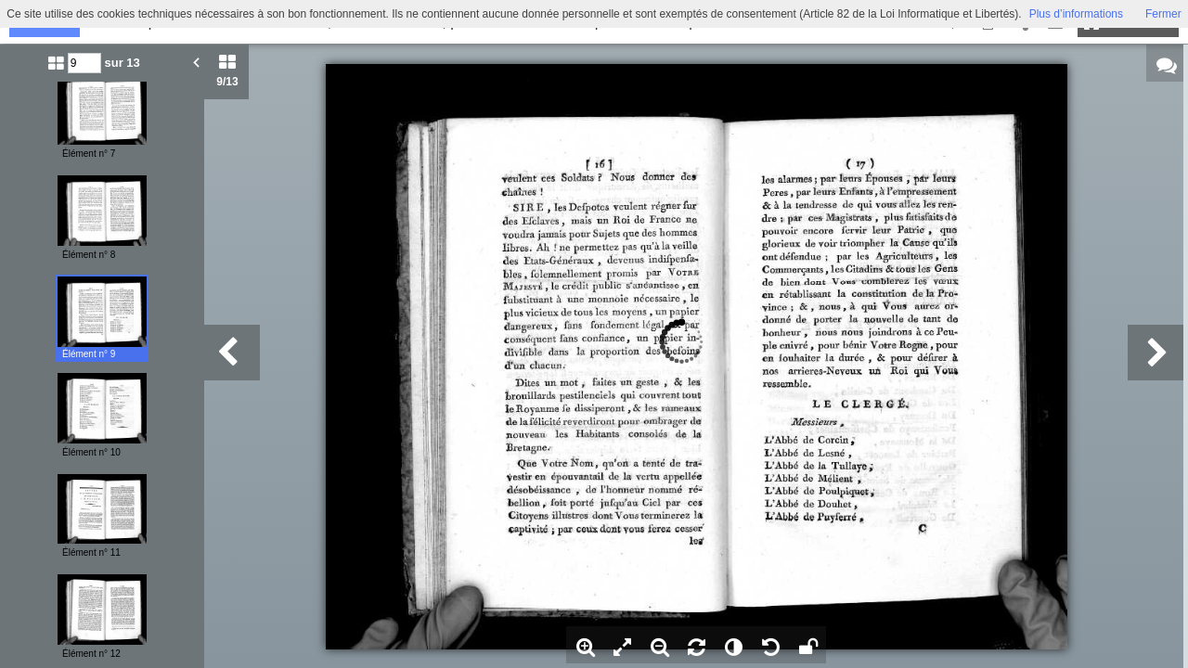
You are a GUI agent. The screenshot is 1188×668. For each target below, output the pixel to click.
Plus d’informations (1076, 13)
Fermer (1163, 13)
